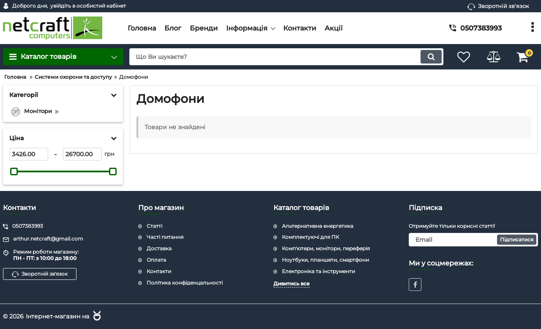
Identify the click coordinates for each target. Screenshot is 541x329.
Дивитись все (291, 283)
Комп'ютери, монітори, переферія (326, 248)
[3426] (28, 154)
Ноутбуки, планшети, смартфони (325, 260)
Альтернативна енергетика (317, 226)
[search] (286, 56)
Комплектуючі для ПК (310, 237)
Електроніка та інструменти (318, 271)
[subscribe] (473, 239)
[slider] (14, 171)
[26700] (82, 154)
